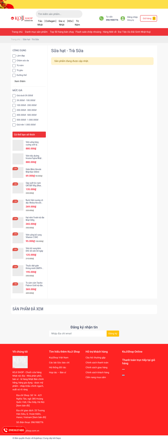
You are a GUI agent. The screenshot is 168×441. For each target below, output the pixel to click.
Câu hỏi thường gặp (95, 357)
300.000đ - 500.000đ (26, 115)
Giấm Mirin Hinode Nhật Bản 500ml (33, 170)
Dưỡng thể (22, 75)
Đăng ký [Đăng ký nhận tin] (112, 333)
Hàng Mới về (109, 31)
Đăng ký (130, 20)
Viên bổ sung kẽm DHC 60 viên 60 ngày (34, 249)
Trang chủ (17, 31)
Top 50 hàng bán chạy (62, 31)
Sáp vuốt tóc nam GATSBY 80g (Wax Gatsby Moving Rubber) (33, 187)
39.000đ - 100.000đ (26, 100)
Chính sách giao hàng (96, 367)
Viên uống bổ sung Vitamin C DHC (34, 236)
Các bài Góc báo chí (59, 362)
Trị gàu (20, 70)
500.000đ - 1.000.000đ (27, 120)
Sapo (58, 438)
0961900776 (112, 20)
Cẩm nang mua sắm (96, 377)
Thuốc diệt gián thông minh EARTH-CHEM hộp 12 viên (34, 268)
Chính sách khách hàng (97, 372)
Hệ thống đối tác (57, 367)
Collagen (50, 21)
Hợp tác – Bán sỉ (57, 372)
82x (70, 21)
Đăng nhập (132, 17)
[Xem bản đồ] (23, 405)
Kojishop (38, 438)
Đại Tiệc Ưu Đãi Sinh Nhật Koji (134, 31)
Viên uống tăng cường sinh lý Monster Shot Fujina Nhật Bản (34, 146)
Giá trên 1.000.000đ (26, 124)
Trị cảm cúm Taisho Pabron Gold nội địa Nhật (34, 285)
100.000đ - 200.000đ (26, 105)
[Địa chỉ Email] (84, 334)
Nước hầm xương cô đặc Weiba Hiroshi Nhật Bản (34, 203)
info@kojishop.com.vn (27, 430)
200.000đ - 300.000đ (26, 110)
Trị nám (20, 65)
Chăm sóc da (23, 60)
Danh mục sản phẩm (36, 31)
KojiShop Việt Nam (58, 357)
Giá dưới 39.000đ (25, 95)
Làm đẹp (21, 55)
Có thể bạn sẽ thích (24, 134)
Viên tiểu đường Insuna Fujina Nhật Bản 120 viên (33, 158)
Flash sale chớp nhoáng (88, 31)
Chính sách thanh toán (97, 362)
